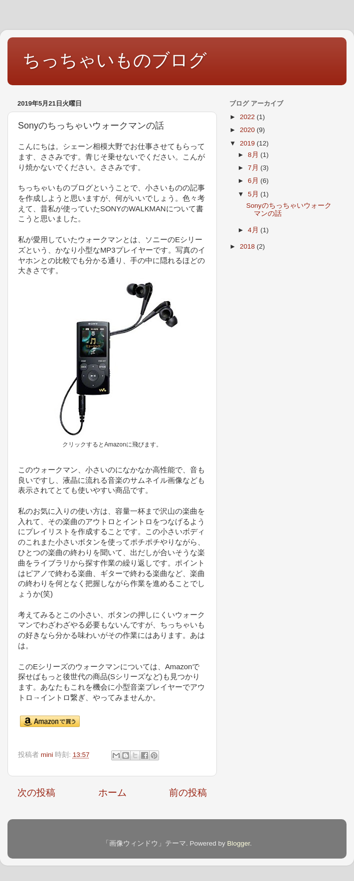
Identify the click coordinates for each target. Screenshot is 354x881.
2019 (248, 143)
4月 (254, 230)
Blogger (238, 843)
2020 (248, 130)
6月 (254, 180)
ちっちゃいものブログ (114, 60)
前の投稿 (188, 792)
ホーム (112, 792)
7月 (254, 167)
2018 (248, 246)
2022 (248, 117)
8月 (254, 154)
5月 (254, 194)
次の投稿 (36, 792)
